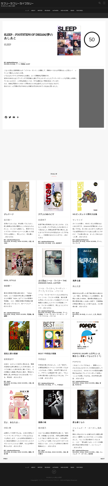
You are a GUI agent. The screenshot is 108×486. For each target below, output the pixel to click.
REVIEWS (47, 10)
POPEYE (77, 362)
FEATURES (79, 10)
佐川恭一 (8, 220)
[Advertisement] (91, 98)
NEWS (72, 10)
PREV (5, 459)
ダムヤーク (9, 214)
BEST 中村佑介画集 (47, 354)
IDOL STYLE (10, 280)
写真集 (23, 64)
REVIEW (6, 64)
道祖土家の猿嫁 (11, 354)
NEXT (103, 459)
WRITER (40, 10)
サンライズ (77, 220)
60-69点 (48, 243)
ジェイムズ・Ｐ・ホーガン (84, 428)
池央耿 (90, 454)
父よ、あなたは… (12, 422)
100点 (13, 314)
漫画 (29, 452)
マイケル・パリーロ (54, 291)
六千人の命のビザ (46, 214)
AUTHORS (55, 10)
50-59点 (12, 64)
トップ (27, 10)
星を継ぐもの (78, 422)
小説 (29, 241)
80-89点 (14, 241)
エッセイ (89, 314)
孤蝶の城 (42, 422)
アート (18, 64)
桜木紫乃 (42, 428)
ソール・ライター (46, 288)
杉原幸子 (42, 220)
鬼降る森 (77, 281)
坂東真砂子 (9, 359)
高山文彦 (77, 286)
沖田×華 (7, 428)
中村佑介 (42, 359)
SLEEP (7, 44)
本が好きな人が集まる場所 (54, 477)
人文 (53, 243)
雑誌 (97, 383)
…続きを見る (8, 237)
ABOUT (33, 10)
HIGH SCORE (64, 10)
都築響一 (8, 286)
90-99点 (82, 314)
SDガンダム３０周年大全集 (85, 214)
